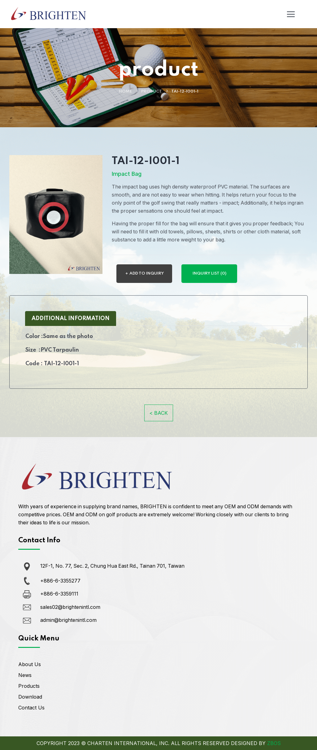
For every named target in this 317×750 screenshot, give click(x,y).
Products (29, 686)
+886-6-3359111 (59, 594)
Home (125, 91)
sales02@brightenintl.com (70, 607)
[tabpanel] (158, 352)
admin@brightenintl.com (68, 620)
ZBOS (274, 743)
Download (30, 697)
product (151, 91)
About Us (29, 664)
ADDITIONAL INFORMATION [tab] (71, 318)
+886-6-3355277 (60, 580)
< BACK (159, 413)
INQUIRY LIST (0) (209, 273)
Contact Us (31, 707)
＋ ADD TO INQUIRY (144, 273)
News (25, 675)
